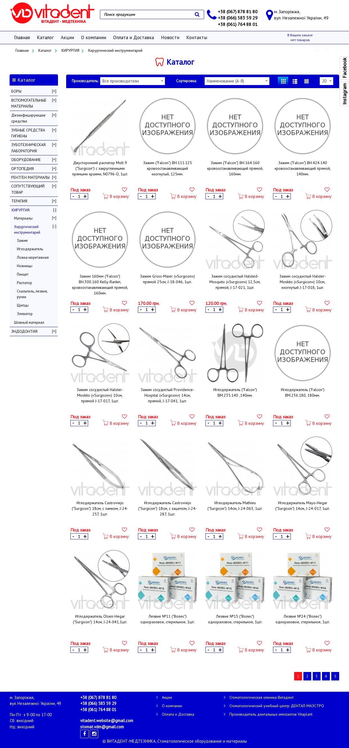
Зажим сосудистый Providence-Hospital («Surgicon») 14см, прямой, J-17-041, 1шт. (167, 395)
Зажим (22, 240)
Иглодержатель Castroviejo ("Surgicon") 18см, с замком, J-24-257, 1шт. (100, 508)
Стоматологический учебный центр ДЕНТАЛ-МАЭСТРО (276, 705)
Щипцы (23, 305)
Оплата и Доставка (133, 37)
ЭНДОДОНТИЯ (24, 331)
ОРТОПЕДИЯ (22, 168)
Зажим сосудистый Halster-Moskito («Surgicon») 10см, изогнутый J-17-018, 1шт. (302, 282)
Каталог (45, 37)
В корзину (116, 196)
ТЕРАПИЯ (19, 201)
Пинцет (22, 274)
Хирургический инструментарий (115, 50)
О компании (93, 37)
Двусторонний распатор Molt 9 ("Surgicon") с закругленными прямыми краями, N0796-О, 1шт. (100, 168)
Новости (170, 37)
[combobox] (132, 81)
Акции (67, 37)
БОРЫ (16, 91)
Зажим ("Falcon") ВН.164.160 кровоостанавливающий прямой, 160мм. (235, 168)
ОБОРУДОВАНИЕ (26, 159)
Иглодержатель (30, 249)
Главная (22, 37)
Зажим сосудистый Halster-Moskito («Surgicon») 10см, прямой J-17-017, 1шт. (100, 395)
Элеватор (25, 313)
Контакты (196, 37)
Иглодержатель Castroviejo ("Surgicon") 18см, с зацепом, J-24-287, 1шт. (167, 508)
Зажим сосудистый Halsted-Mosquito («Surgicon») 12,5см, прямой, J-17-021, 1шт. (235, 282)
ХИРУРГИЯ (70, 50)
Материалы (23, 218)
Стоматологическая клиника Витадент (261, 697)
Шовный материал (29, 322)
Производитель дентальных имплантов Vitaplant (270, 714)
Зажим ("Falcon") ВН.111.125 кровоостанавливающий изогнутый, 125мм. (167, 168)
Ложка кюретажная (33, 257)
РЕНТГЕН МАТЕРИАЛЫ (30, 177)
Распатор (24, 282)
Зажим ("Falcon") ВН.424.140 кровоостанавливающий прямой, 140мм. (303, 168)
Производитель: (85, 81)
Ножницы (24, 266)
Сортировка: (186, 81)
